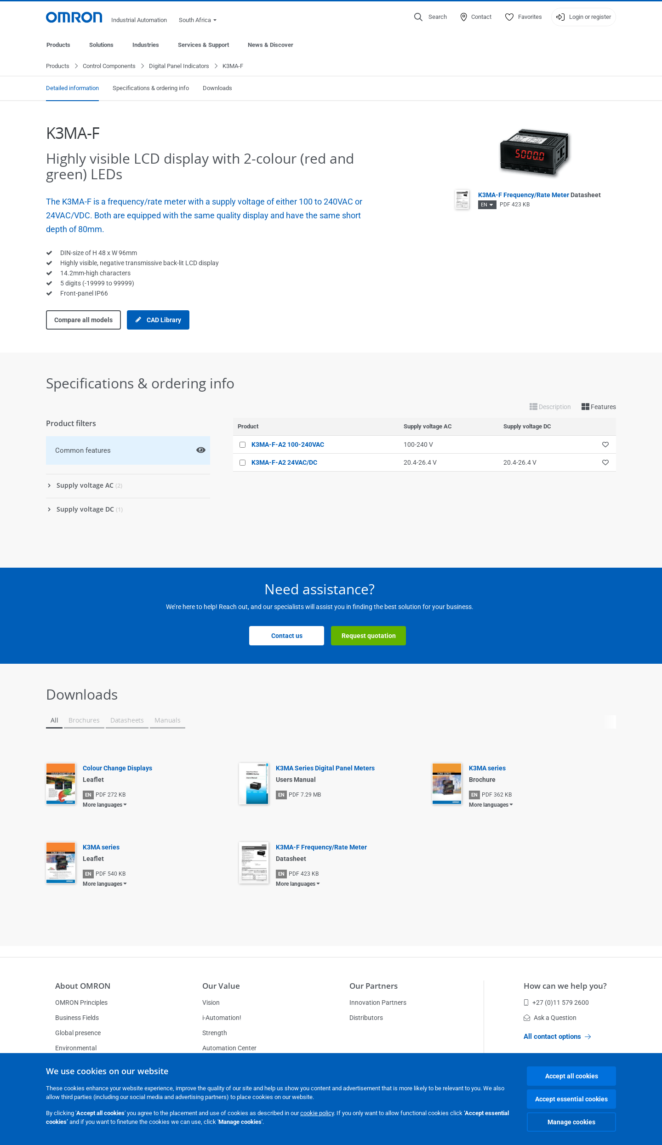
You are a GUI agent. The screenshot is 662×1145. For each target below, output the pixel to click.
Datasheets (127, 720)
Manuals (167, 720)
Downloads (217, 88)
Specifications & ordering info (151, 88)
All (54, 720)
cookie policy (317, 1113)
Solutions (101, 44)
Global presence (78, 1033)
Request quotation (369, 636)
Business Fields (77, 1017)
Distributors (366, 1017)
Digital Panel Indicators (179, 66)
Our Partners (373, 985)
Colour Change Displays (117, 768)
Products (58, 44)
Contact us (286, 636)
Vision (211, 1002)
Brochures (83, 720)
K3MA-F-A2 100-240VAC (287, 445)
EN (484, 205)
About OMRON (82, 985)
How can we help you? (565, 985)
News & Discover (270, 44)
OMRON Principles (81, 1002)
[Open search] (430, 17)
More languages (102, 805)
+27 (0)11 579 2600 (556, 1002)
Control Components (109, 66)
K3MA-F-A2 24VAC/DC (284, 463)
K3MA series (487, 768)
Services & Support (203, 44)
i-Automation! (221, 1017)
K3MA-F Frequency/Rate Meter (539, 195)
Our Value (221, 985)
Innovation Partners (377, 1002)
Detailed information (72, 88)
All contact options (557, 1036)
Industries (145, 44)
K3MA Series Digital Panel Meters (325, 768)
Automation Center (229, 1048)
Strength (214, 1033)
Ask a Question (550, 1017)
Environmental (76, 1048)
